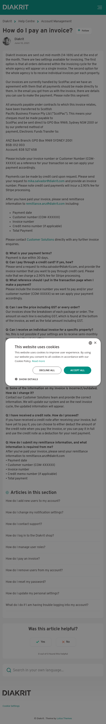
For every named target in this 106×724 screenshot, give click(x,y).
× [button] (95, 342)
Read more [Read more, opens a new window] (38, 361)
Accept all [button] (77, 370)
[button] (26, 379)
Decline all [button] (46, 370)
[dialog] (53, 362)
